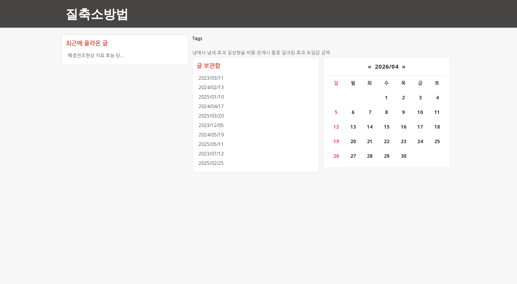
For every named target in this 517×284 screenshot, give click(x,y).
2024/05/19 (211, 134)
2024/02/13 (211, 87)
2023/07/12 (211, 153)
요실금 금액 (318, 52)
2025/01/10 (211, 96)
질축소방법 (96, 13)
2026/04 (386, 66)
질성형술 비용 (241, 52)
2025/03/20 (211, 115)
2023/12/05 (211, 125)
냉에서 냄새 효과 (209, 52)
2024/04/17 (211, 106)
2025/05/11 (211, 144)
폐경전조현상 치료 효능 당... (96, 55)
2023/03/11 (211, 78)
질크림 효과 (293, 52)
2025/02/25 (211, 163)
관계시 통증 (268, 52)
